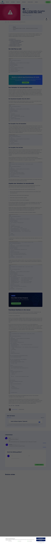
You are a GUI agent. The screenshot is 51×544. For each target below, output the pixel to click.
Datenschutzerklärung (42, 542)
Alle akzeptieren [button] (41, 538)
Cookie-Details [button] (38, 542)
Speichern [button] (40, 540)
